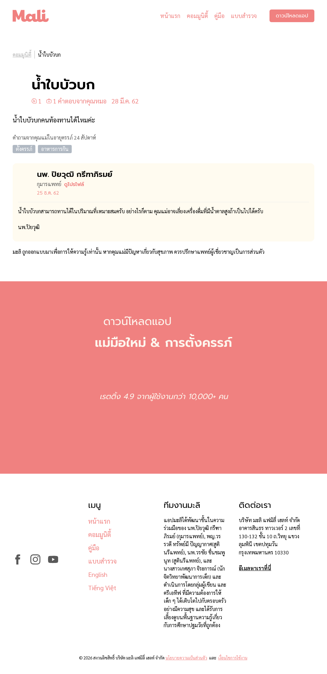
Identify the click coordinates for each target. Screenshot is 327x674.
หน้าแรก (170, 15)
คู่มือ (219, 15)
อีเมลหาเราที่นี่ (255, 568)
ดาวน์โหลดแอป (292, 16)
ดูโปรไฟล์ (74, 184)
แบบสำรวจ (244, 15)
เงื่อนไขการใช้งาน (232, 657)
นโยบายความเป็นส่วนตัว (186, 657)
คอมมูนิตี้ (197, 15)
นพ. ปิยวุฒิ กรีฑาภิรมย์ (74, 174)
